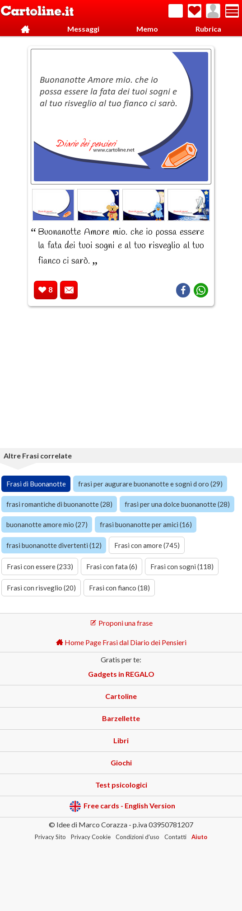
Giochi (121, 762)
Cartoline (121, 696)
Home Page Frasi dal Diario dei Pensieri (121, 642)
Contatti (175, 836)
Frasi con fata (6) (111, 566)
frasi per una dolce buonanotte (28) (177, 504)
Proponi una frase (121, 622)
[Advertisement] (121, 379)
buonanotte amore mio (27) (47, 524)
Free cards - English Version (122, 806)
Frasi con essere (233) (40, 566)
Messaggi (83, 28)
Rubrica (208, 28)
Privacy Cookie (91, 836)
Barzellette (121, 718)
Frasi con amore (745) (147, 545)
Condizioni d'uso (137, 836)
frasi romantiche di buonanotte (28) (59, 504)
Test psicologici (121, 784)
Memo (147, 28)
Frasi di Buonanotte (36, 484)
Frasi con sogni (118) (182, 566)
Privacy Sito (50, 836)
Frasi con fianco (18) (119, 588)
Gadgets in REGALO (121, 674)
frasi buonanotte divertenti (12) (54, 545)
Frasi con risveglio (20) (41, 588)
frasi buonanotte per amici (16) (146, 524)
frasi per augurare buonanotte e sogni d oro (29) (150, 484)
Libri (121, 740)
